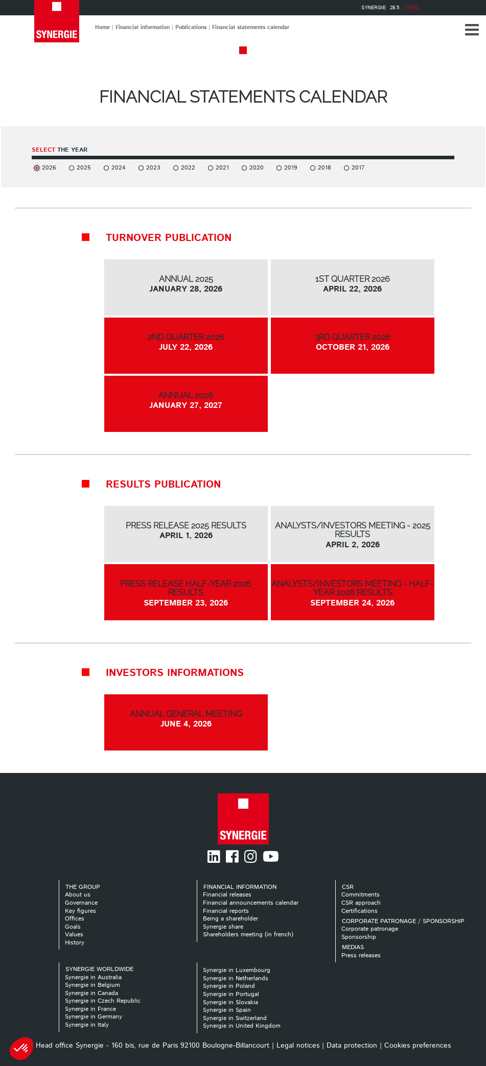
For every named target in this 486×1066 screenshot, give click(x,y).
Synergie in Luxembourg (236, 970)
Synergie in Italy (87, 1025)
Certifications (359, 911)
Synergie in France (90, 1009)
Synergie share (223, 927)
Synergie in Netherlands (235, 978)
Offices (74, 918)
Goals (73, 927)
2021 (222, 167)
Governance (81, 903)
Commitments (360, 894)
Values (74, 934)
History (74, 942)
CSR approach (361, 903)
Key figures (80, 911)
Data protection (352, 1045)
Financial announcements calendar (250, 903)
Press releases (361, 955)
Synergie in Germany (93, 1016)
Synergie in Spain (227, 1010)
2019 (290, 167)
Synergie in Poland (229, 986)
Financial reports (226, 911)
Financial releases (227, 894)
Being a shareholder (230, 918)
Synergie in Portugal (231, 994)
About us (77, 894)
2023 (153, 167)
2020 (256, 167)
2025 (84, 167)
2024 (118, 167)
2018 (324, 167)
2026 (49, 167)
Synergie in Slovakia (230, 1002)
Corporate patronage (369, 929)
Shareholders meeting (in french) (248, 934)
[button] (471, 29)
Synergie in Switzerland (235, 1018)
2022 (188, 167)
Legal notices (297, 1045)
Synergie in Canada (91, 993)
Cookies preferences (417, 1045)
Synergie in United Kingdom (242, 1026)
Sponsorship (358, 937)
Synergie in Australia (93, 977)
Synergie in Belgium (92, 985)
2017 (358, 167)
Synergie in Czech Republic (103, 1001)
